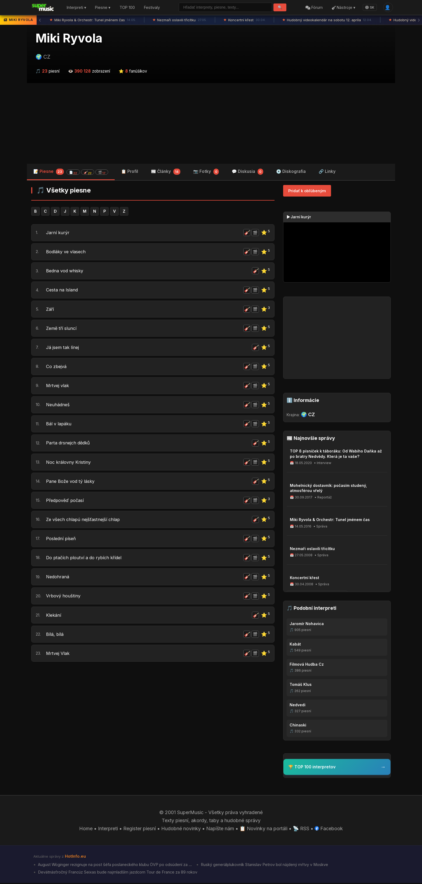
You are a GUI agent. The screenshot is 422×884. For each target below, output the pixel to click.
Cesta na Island (63, 290)
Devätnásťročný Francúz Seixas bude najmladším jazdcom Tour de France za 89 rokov (117, 873)
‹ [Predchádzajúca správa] (40, 20)
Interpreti (108, 829)
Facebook (329, 829)
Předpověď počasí (67, 502)
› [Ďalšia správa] (419, 20)
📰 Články (165, 172)
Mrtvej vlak (58, 387)
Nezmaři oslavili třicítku (180, 20)
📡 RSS (301, 829)
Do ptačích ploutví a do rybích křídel (86, 560)
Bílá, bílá (55, 637)
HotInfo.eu (75, 857)
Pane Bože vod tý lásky (72, 483)
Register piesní (139, 829)
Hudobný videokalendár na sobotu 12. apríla (327, 20)
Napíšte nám (220, 829)
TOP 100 (127, 7)
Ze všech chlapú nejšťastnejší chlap (85, 522)
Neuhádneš (59, 406)
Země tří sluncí (62, 329)
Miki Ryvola (69, 38)
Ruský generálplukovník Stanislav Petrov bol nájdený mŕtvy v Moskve (264, 865)
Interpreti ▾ (76, 7)
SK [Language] (369, 7)
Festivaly (152, 7)
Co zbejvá (57, 367)
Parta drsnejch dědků (70, 445)
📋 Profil (129, 171)
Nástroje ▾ (343, 7)
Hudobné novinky (181, 829)
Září (50, 310)
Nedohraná (58, 580)
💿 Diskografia (291, 171)
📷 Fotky (206, 172)
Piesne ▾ (102, 7)
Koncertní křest (244, 20)
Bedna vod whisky (66, 271)
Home (86, 829)
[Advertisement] (211, 123)
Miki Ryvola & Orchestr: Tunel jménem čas (93, 20)
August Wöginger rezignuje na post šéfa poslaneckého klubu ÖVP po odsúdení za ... (114, 865)
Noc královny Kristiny (70, 464)
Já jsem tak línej (63, 348)
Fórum (314, 7)
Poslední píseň (62, 541)
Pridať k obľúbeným (307, 190)
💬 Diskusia (247, 172)
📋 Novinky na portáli (264, 829)
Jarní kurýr (57, 233)
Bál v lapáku (59, 425)
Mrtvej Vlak (58, 657)
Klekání (54, 618)
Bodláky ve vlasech (67, 252)
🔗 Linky (327, 171)
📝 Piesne (70, 171)
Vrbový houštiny (64, 599)
